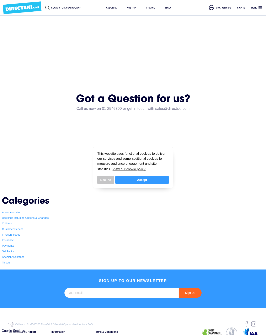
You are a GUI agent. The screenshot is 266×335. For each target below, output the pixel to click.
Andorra (111, 8)
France (150, 8)
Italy (168, 8)
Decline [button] (105, 180)
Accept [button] (142, 180)
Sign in (241, 8)
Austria (131, 8)
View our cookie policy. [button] (129, 169)
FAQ (90, 324)
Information (58, 331)
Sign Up (190, 292)
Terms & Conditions (106, 331)
